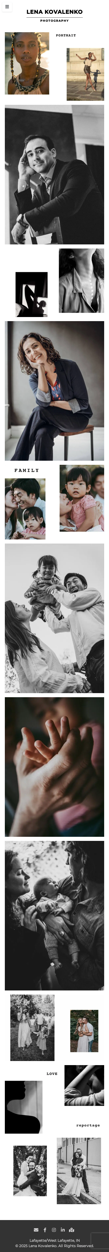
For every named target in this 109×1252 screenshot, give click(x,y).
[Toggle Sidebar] (7, 7)
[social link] (36, 1227)
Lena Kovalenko (54, 12)
